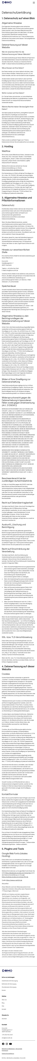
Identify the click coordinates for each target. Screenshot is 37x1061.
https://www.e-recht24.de (14, 880)
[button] (33, 3)
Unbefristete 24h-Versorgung (10, 980)
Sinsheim (4, 1018)
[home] (7, 2)
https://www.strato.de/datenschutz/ (13, 170)
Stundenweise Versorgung (9, 987)
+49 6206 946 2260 (7, 1034)
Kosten (4, 990)
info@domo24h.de (7, 1038)
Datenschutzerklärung (8, 1053)
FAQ (3, 1006)
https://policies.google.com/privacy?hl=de (15, 877)
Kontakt (4, 1009)
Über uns (4, 999)
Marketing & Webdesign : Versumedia (12, 1048)
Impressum (5, 1050)
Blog (3, 1003)
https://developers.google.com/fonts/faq (18, 873)
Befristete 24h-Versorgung (9, 984)
